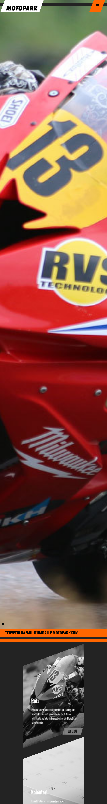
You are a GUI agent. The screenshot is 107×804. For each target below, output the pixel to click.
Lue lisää (72, 731)
